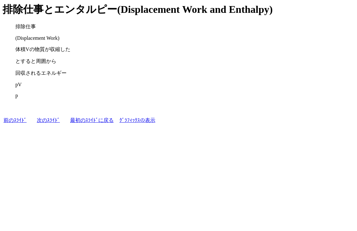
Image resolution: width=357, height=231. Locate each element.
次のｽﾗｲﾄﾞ (48, 120)
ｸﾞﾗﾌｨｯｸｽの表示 (137, 120)
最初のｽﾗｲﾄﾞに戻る (92, 120)
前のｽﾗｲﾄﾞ (15, 120)
